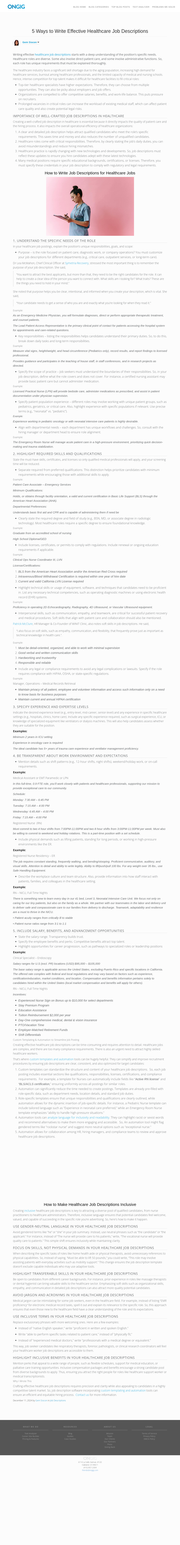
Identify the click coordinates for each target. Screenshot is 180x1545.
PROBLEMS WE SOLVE (164, 7)
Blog (70, 1465)
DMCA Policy (149, 1470)
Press (109, 1476)
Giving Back (110, 1478)
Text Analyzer (31, 1465)
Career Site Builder (30, 1468)
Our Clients (110, 1470)
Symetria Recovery (77, 263)
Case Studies (70, 1470)
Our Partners (110, 1473)
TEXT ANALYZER (141, 7)
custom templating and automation (123, 1422)
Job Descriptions (58, 1432)
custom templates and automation (52, 1059)
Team (109, 1468)
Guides (70, 1468)
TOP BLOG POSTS (121, 7)
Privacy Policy (149, 1468)
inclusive (29, 1242)
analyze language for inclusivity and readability (78, 1117)
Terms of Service (149, 1465)
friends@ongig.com (90, 1512)
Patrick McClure (23, 624)
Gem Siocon (29, 42)
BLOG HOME (79, 7)
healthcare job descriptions (53, 54)
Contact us (82, 1426)
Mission (109, 1465)
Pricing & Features (30, 1470)
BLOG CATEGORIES (99, 7)
